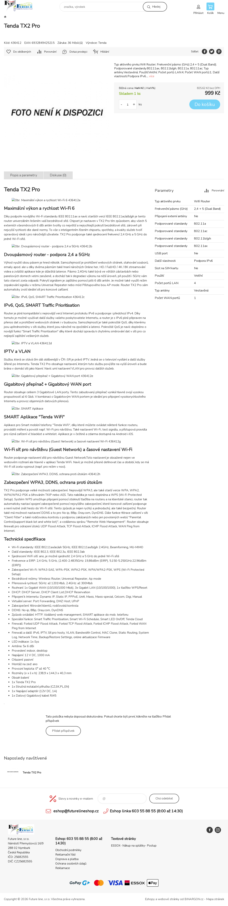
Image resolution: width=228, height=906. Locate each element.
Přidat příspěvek (63, 731)
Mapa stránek (215, 899)
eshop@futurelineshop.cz (75, 811)
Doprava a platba (67, 859)
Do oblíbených (22, 52)
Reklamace (62, 868)
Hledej (156, 6)
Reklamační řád (65, 855)
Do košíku (205, 104)
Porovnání (50, 52)
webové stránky (168, 899)
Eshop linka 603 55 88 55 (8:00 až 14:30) (146, 811)
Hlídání (104, 52)
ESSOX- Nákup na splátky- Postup (133, 846)
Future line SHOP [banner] (21, 6)
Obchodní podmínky (68, 850)
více (151, 76)
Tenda (102, 43)
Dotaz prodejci (78, 52)
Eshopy (150, 899)
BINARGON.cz (193, 899)
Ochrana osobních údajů (70, 864)
